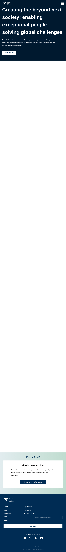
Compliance (27, 546)
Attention (43, 546)
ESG (21, 546)
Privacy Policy (36, 546)
